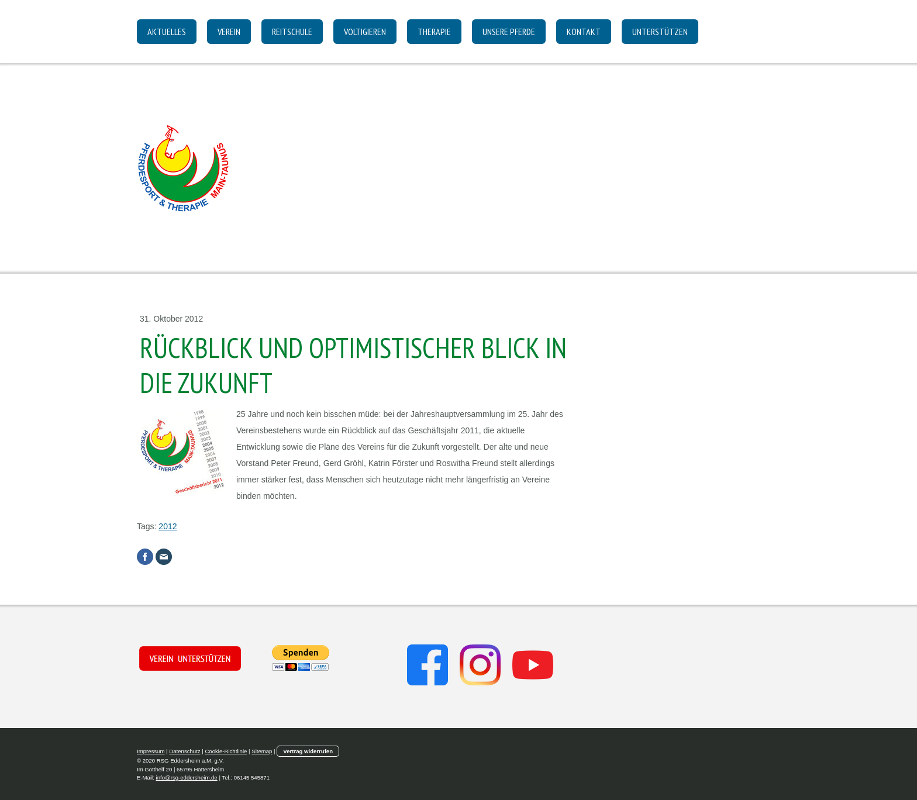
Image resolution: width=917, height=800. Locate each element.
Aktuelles (166, 31)
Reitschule (292, 31)
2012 (167, 526)
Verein (229, 31)
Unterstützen (660, 31)
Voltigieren (365, 31)
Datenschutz (184, 751)
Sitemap (261, 751)
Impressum (150, 751)
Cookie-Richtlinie (226, 751)
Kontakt (584, 31)
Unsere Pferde (508, 31)
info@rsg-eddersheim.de (187, 777)
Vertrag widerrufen (308, 751)
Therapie (434, 31)
